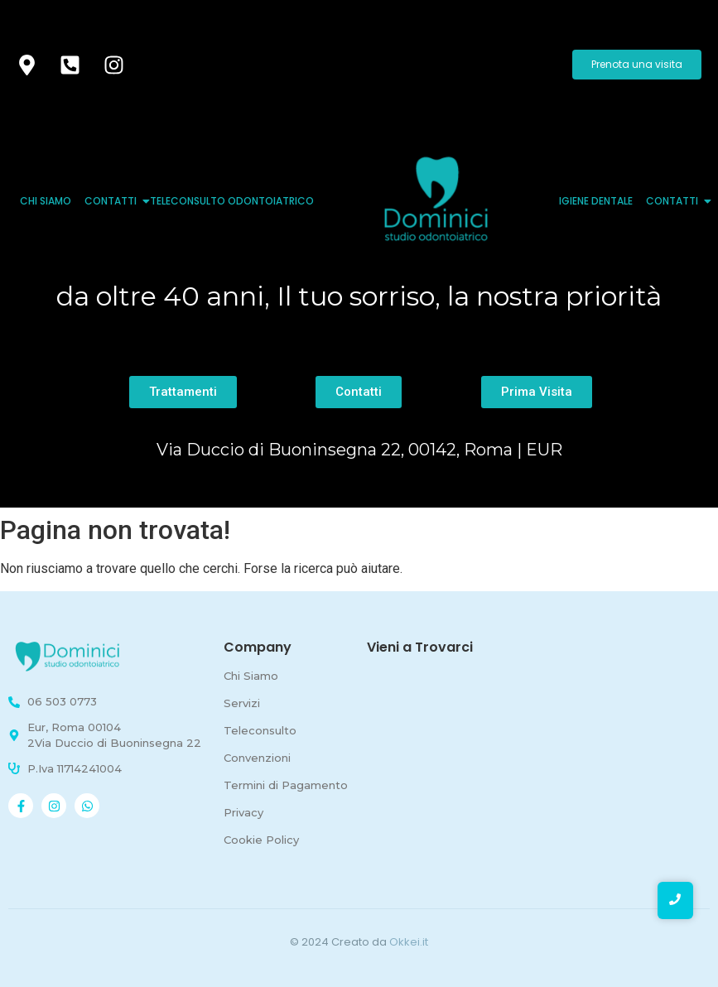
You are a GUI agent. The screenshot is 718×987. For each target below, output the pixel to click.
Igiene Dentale (596, 201)
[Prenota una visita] (636, 64)
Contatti (112, 201)
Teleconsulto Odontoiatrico (232, 201)
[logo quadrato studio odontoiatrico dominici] (436, 199)
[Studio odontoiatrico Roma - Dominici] (70, 656)
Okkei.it (408, 942)
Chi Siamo (45, 201)
